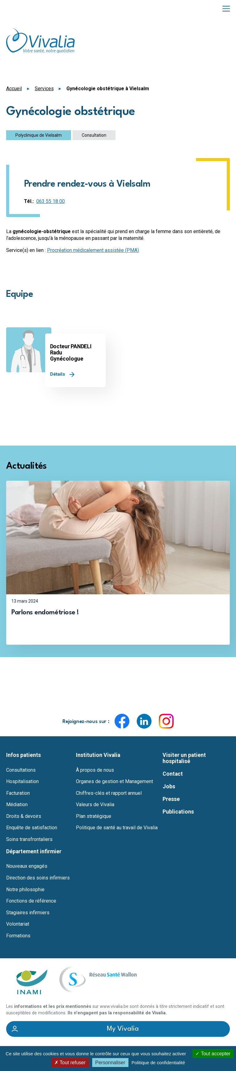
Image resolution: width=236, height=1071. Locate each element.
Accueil (14, 88)
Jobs (169, 787)
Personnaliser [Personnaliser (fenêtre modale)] (110, 1062)
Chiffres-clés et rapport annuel (109, 794)
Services (44, 88)
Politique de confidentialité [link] (158, 1062)
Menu (226, 8)
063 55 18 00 (50, 201)
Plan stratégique (93, 817)
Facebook (122, 721)
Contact (173, 774)
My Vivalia (123, 1029)
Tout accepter (212, 1053)
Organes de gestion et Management (114, 782)
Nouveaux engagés (26, 867)
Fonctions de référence (31, 901)
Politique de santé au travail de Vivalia (117, 828)
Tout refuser (70, 1062)
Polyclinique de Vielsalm (38, 135)
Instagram (166, 721)
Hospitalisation (22, 782)
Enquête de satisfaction (31, 828)
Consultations (21, 770)
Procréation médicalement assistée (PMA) (93, 250)
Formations (18, 936)
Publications (178, 812)
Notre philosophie (25, 890)
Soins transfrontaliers (29, 840)
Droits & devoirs (23, 817)
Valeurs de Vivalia (95, 805)
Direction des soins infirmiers (38, 878)
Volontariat (17, 925)
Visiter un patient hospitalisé (184, 759)
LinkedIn (144, 721)
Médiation (17, 805)
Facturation (18, 794)
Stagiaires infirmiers (27, 913)
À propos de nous (95, 770)
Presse (171, 800)
